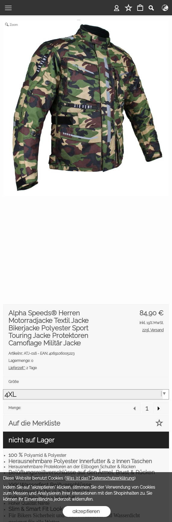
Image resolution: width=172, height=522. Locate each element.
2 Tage (22, 368)
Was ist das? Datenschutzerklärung (100, 478)
